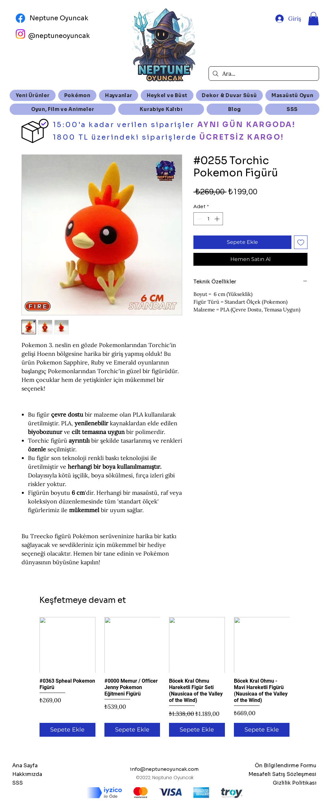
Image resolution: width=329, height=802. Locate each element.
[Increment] (217, 219)
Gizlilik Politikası (294, 782)
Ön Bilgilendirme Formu (285, 765)
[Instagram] (20, 34)
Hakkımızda (27, 774)
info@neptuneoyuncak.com (164, 769)
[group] (164, 677)
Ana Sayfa (25, 765)
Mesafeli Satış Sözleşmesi (282, 774)
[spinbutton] (208, 219)
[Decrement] (198, 219)
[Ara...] (264, 73)
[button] (313, 18)
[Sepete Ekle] (67, 730)
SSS (17, 782)
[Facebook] (20, 18)
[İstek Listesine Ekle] (300, 242)
